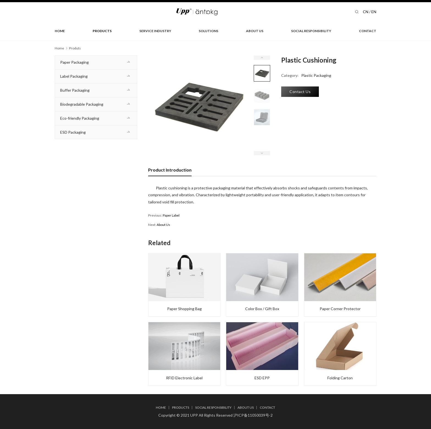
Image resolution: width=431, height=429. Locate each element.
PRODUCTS (102, 31)
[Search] (357, 11)
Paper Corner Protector (340, 309)
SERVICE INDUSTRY (155, 31)
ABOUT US (254, 31)
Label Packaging (74, 76)
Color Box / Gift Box (262, 309)
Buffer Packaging (75, 90)
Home (59, 48)
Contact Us (300, 91)
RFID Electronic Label (184, 378)
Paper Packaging (74, 62)
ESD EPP (262, 378)
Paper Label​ (171, 215)
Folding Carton (340, 378)
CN (365, 11)
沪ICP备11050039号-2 (253, 415)
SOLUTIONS (208, 31)
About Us (163, 225)
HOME (60, 31)
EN (373, 11)
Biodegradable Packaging (81, 104)
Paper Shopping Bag (184, 309)
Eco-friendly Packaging (79, 118)
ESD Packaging (73, 132)
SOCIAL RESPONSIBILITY (311, 31)
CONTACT (367, 31)
